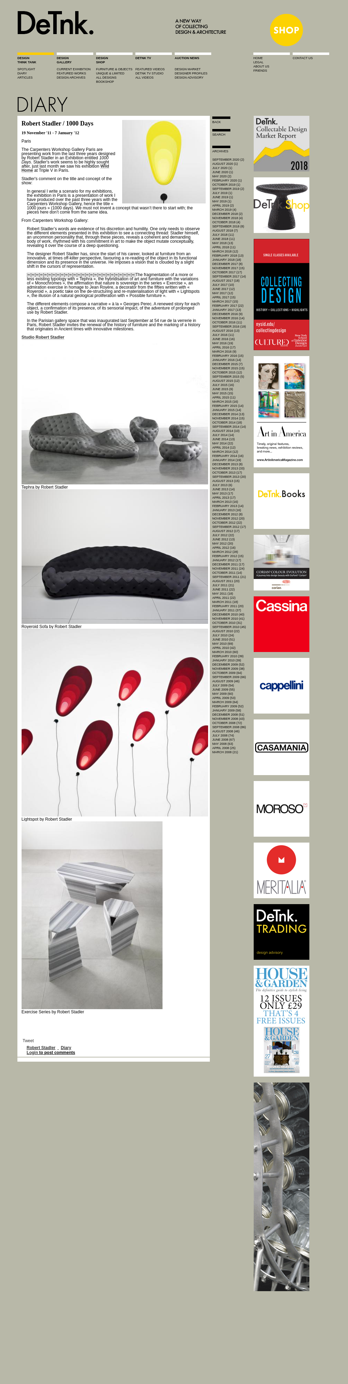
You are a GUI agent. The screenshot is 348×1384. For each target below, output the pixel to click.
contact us (303, 58)
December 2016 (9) (227, 314)
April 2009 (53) (224, 698)
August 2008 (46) (225, 731)
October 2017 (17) (227, 272)
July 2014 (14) (223, 435)
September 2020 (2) (228, 159)
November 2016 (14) (228, 318)
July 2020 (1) (222, 168)
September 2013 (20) (229, 476)
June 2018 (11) (223, 239)
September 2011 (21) (229, 577)
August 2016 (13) (225, 330)
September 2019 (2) (228, 189)
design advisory (189, 77)
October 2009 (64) (227, 673)
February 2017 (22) (228, 305)
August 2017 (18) (225, 280)
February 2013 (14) (228, 506)
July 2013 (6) (222, 485)
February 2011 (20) (228, 606)
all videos (144, 77)
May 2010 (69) (222, 643)
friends (260, 70)
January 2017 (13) (226, 310)
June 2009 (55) (223, 689)
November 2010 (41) (228, 618)
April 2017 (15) (224, 297)
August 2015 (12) (225, 381)
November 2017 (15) (228, 268)
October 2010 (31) (227, 623)
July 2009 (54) (223, 685)
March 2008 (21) (225, 752)
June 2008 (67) (223, 739)
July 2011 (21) (223, 585)
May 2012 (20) (222, 543)
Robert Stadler (41, 1047)
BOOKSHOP (105, 81)
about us (261, 66)
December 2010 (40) (228, 614)
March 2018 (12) (225, 251)
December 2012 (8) (227, 514)
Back (216, 122)
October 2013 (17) (227, 472)
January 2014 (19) (226, 460)
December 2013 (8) (227, 464)
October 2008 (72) (227, 723)
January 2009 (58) (226, 710)
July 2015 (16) (223, 385)
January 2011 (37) (226, 610)
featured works (71, 73)
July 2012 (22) (223, 535)
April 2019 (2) (223, 205)
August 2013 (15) (225, 481)
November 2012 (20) (228, 518)
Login (32, 1052)
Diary (66, 1047)
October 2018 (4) (226, 222)
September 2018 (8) (228, 226)
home (258, 58)
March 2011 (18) (225, 602)
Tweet (28, 1040)
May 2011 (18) (222, 593)
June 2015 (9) (222, 389)
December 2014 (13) (228, 414)
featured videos (150, 69)
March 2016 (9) (224, 351)
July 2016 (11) (223, 335)
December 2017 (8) (227, 264)
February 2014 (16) (228, 456)
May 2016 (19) (222, 343)
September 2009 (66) (229, 677)
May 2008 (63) (222, 744)
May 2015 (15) (222, 393)
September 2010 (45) (229, 627)
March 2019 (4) (224, 209)
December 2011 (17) (228, 564)
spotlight (26, 69)
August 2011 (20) (225, 581)
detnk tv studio (149, 73)
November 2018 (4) (227, 218)
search (219, 134)
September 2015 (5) (228, 376)
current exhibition (73, 69)
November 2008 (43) (228, 719)
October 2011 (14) (227, 572)
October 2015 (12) (227, 372)
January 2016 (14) (226, 360)
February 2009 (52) (228, 706)
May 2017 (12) (222, 293)
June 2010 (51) (223, 639)
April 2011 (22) (224, 598)
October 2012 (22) (227, 522)
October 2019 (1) (226, 184)
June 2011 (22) (223, 589)
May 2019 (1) (221, 201)
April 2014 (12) (224, 447)
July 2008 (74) (223, 735)
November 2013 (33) (228, 468)
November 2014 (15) (228, 418)
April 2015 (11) (224, 397)
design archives (71, 77)
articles (25, 77)
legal (258, 62)
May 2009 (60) (222, 693)
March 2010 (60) (225, 652)
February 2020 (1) (227, 180)
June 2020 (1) (222, 172)
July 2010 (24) (223, 635)
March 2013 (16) (225, 502)
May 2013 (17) (222, 493)
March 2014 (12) (225, 451)
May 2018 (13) (222, 243)
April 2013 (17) (224, 497)
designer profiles (191, 73)
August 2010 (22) (225, 631)
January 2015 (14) (226, 410)
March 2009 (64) (225, 702)
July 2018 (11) (223, 234)
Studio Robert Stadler (43, 337)
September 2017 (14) (229, 276)
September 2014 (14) (229, 426)
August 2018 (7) (225, 230)
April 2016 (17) (224, 347)
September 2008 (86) (229, 727)
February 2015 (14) (228, 406)
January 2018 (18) (226, 259)
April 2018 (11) (224, 247)
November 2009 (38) (228, 668)
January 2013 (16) (226, 510)
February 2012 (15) (228, 556)
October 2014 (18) (227, 422)
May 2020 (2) (221, 176)
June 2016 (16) (223, 339)
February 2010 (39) (228, 656)
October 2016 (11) (227, 322)
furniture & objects (114, 69)
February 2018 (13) (228, 255)
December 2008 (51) (228, 714)
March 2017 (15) (225, 301)
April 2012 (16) (224, 547)
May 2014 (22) (222, 443)
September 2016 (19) (229, 326)
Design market (188, 69)
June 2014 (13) (223, 439)
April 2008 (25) (224, 748)
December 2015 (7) (227, 364)
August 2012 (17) (225, 531)
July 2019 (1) (222, 193)
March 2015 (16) (225, 401)
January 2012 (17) (226, 560)
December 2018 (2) (227, 214)
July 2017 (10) (223, 285)
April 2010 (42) (224, 648)
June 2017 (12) (223, 289)
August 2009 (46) (225, 681)
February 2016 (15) (228, 355)
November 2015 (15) (228, 368)
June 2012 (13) (223, 539)
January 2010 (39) (226, 660)
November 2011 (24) (228, 568)
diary (22, 73)
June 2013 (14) (223, 489)
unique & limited (110, 73)
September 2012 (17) (229, 527)
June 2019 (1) (222, 197)
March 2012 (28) (225, 552)
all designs (106, 77)
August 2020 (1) (225, 164)
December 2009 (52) (228, 664)
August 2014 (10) (225, 431)
